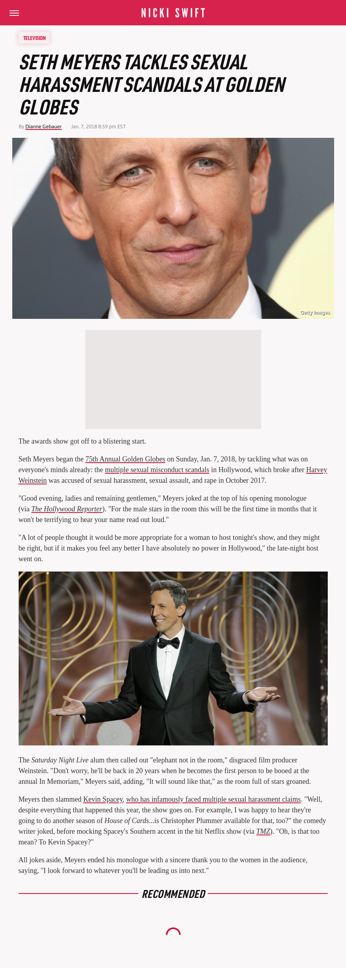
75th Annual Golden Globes (125, 459)
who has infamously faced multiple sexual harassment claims (213, 799)
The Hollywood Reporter (66, 509)
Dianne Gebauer (43, 127)
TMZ (263, 831)
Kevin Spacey (102, 799)
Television (34, 37)
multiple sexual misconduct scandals (157, 470)
